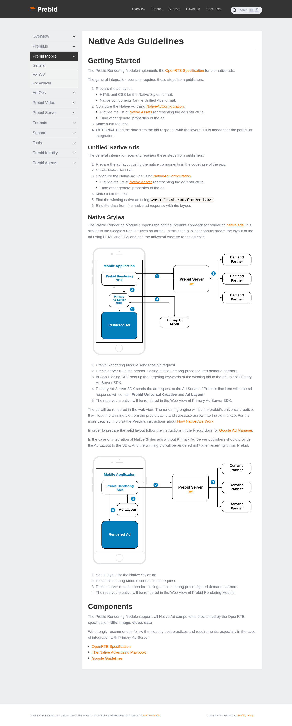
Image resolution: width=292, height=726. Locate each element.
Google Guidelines (107, 658)
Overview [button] (138, 9)
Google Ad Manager (235, 430)
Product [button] (157, 9)
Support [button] (174, 9)
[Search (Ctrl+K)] (246, 10)
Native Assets (140, 112)
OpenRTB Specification (184, 70)
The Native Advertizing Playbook (119, 652)
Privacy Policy (245, 715)
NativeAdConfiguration (165, 106)
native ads (235, 225)
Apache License (150, 715)
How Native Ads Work (195, 421)
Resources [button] (213, 9)
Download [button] (193, 9)
